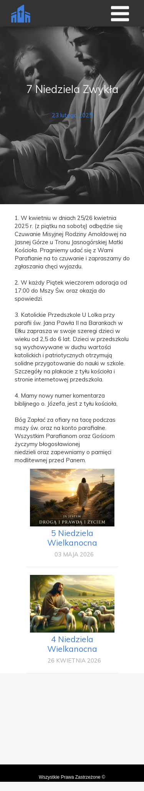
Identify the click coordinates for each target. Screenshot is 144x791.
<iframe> (72, 729)
